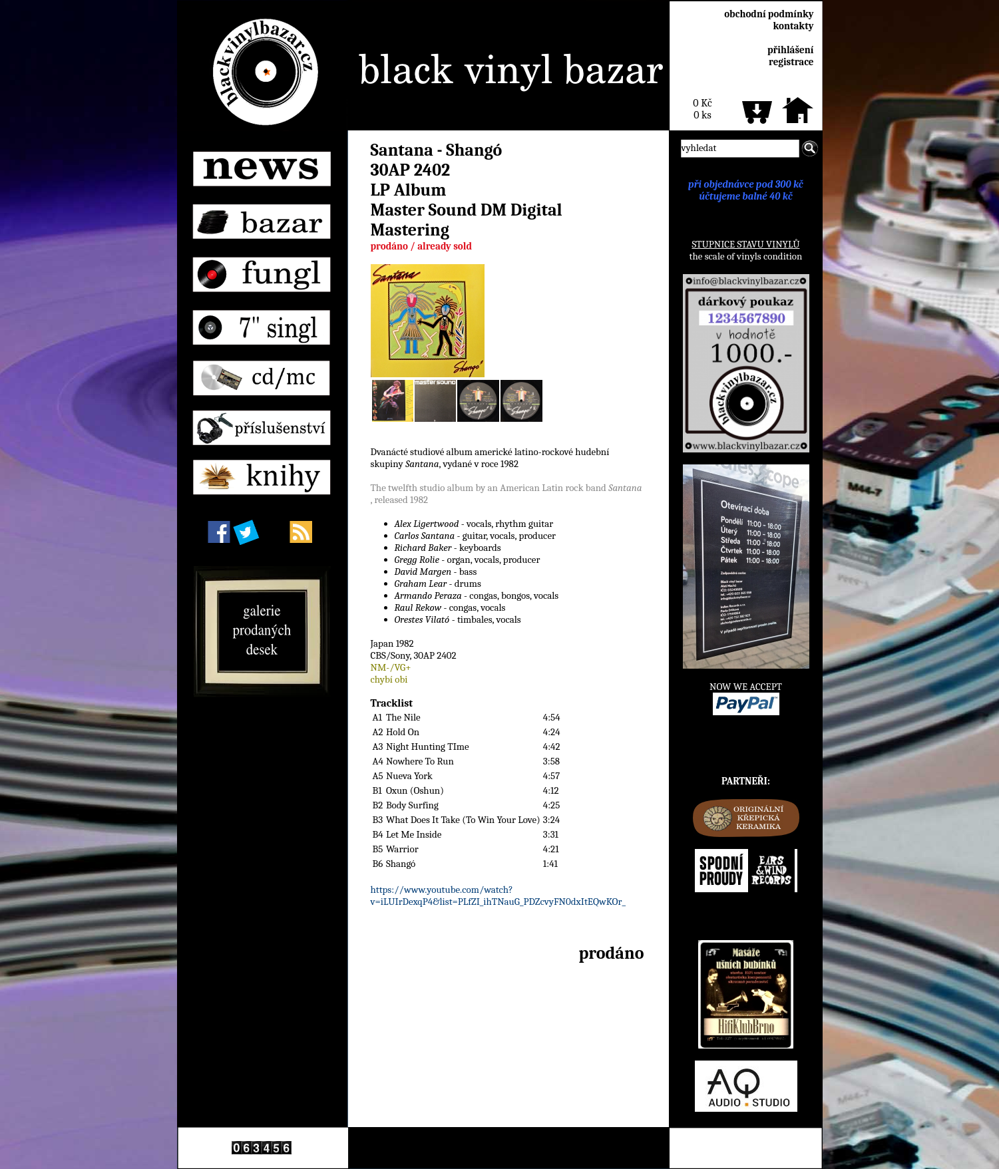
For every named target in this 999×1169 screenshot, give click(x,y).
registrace (791, 62)
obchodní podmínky (768, 14)
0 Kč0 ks (702, 109)
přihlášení (790, 50)
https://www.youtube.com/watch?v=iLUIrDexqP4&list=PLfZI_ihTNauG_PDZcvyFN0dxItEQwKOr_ (498, 896)
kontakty (793, 26)
